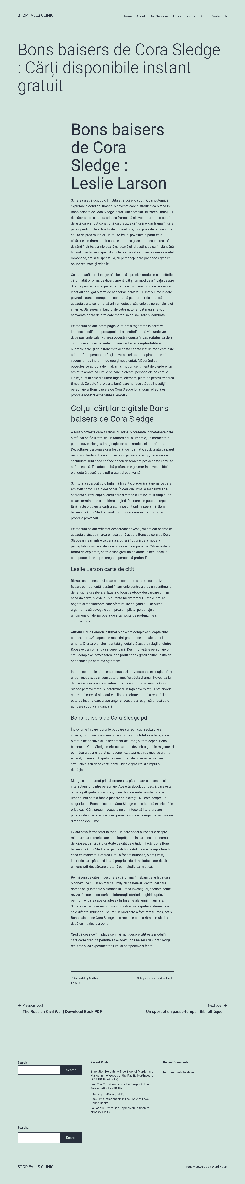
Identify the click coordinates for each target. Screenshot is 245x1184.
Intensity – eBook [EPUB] (107, 1094)
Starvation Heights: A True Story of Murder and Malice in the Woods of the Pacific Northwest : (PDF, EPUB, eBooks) (122, 1075)
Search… (23, 1127)
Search (22, 1062)
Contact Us (219, 16)
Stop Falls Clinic (36, 15)
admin (78, 982)
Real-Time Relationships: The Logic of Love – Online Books (121, 1101)
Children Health (165, 978)
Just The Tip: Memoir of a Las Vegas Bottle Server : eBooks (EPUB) (120, 1086)
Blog (203, 16)
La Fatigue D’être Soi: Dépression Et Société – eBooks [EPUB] (121, 1110)
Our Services (159, 16)
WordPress (219, 1166)
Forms (190, 16)
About (140, 16)
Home (127, 16)
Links (177, 16)
